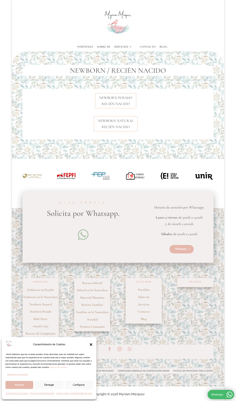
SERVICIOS (121, 47)
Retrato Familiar (92, 305)
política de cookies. (58, 367)
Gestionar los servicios (17, 374)
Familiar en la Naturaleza (92, 312)
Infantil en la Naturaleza (92, 290)
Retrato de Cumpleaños (41, 333)
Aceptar (19, 385)
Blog (144, 319)
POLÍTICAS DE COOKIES (17, 393)
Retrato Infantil (92, 283)
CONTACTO (148, 47)
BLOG (163, 47)
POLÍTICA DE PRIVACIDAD (42, 393)
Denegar (49, 385)
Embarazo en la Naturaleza (40, 297)
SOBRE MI (103, 47)
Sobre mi (143, 297)
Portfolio (144, 290)
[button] (91, 344)
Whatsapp (181, 249)
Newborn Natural (40, 304)
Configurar (79, 385)
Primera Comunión (92, 327)
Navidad (92, 319)
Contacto (144, 311)
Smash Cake (40, 326)
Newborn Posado (40, 311)
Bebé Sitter (40, 319)
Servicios (143, 304)
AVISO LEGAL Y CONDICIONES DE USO (74, 393)
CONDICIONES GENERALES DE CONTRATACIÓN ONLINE (143, 371)
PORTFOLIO (85, 47)
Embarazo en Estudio (40, 290)
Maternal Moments (92, 297)
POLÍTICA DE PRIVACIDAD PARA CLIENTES (193, 371)
